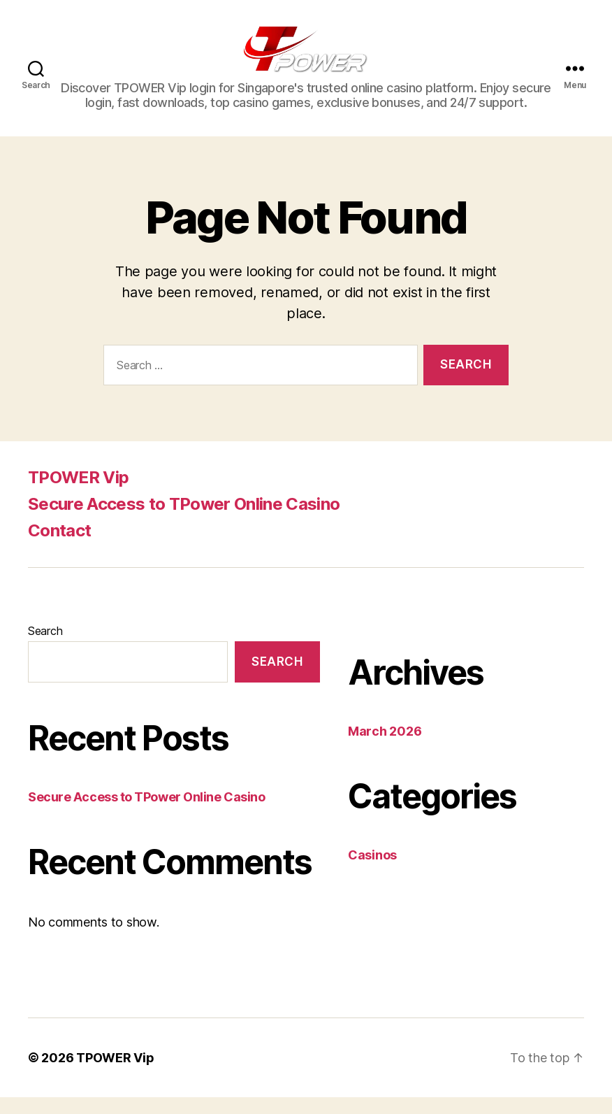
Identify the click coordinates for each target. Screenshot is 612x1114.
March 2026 (384, 748)
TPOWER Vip (78, 494)
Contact (59, 547)
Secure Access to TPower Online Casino (184, 520)
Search (45, 648)
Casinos (372, 871)
